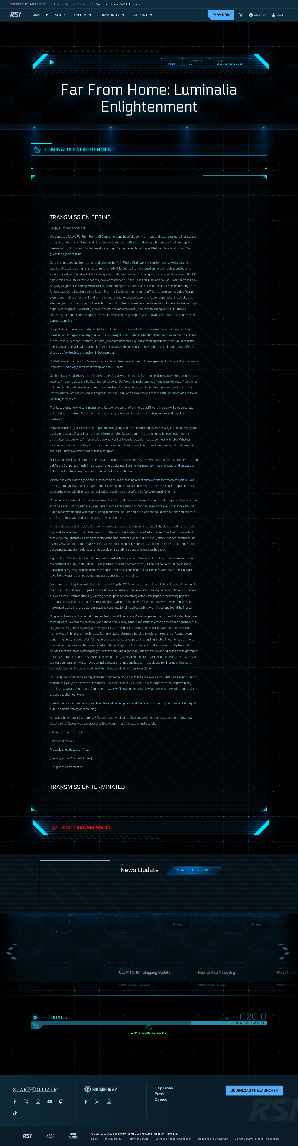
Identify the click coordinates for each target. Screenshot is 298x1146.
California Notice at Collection (173, 1138)
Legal (94, 1138)
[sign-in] (279, 15)
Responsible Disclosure (213, 1138)
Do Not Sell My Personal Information (257, 1138)
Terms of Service (138, 1138)
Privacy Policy (113, 1138)
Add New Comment (249, 1023)
